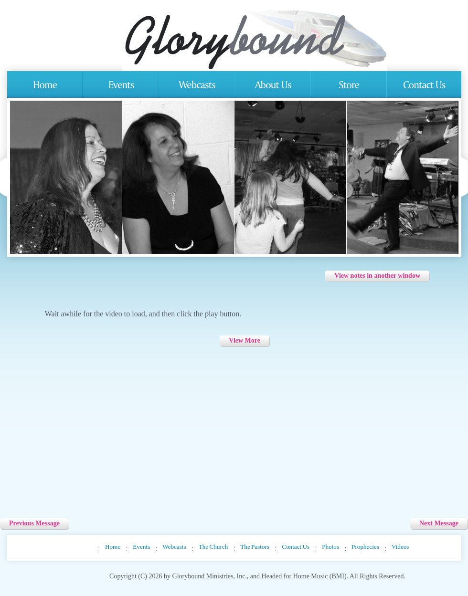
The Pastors (254, 546)
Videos (400, 546)
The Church (213, 546)
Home (112, 546)
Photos (330, 546)
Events (141, 546)
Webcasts (174, 546)
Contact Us (295, 546)
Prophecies (365, 546)
